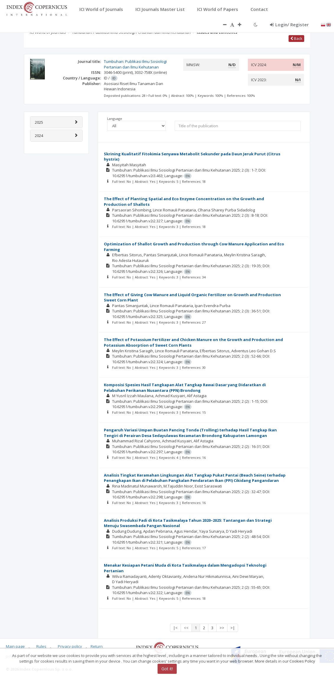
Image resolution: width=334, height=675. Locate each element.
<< (186, 627)
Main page (15, 646)
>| (232, 627)
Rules (41, 646)
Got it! (167, 668)
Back (296, 38)
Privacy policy (70, 646)
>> (222, 627)
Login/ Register (289, 24)
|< (175, 627)
